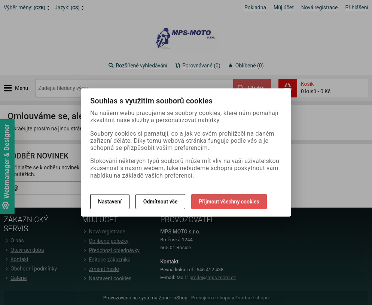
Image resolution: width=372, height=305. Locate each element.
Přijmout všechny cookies (229, 202)
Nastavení (110, 202)
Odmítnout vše (160, 202)
